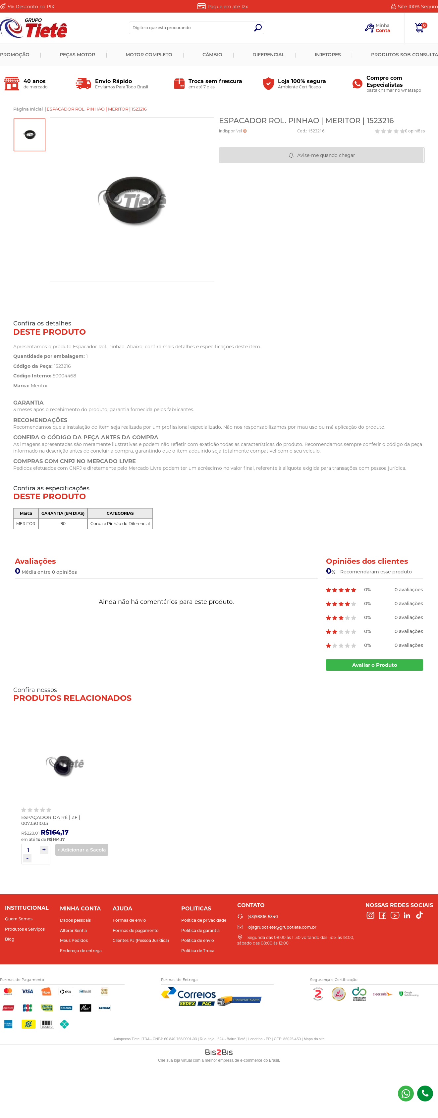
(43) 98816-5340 (406, 1093)
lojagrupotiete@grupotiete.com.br (281, 927)
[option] (29, 135)
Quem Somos (18, 918)
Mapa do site (314, 1039)
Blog (9, 939)
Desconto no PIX (31, 7)
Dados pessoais (75, 920)
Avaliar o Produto (374, 665)
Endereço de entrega (81, 950)
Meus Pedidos (74, 940)
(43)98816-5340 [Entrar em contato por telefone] (425, 1093)
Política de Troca (197, 950)
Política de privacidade (203, 920)
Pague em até (227, 7)
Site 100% (418, 7)
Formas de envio (129, 920)
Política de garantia (200, 930)
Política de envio (197, 940)
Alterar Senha (73, 930)
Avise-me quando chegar (326, 155)
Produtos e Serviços (25, 929)
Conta (383, 30)
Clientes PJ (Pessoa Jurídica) (141, 940)
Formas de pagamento (136, 930)
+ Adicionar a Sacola (81, 850)
